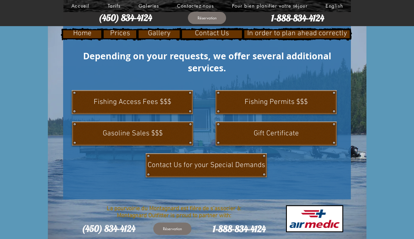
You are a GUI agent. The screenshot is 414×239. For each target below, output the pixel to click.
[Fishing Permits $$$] (276, 102)
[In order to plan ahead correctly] (297, 34)
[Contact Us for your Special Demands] (206, 165)
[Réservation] (207, 18)
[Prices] (120, 34)
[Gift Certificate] (276, 134)
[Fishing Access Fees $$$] (132, 102)
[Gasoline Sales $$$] (132, 134)
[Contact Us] (212, 34)
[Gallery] (159, 34)
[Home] (82, 34)
